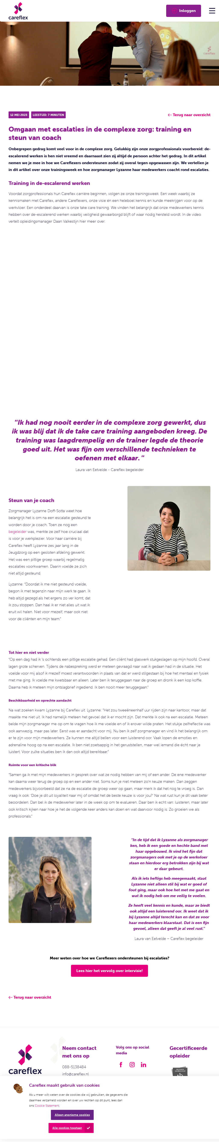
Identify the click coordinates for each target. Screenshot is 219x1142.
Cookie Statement (47, 1105)
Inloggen (184, 11)
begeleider (18, 531)
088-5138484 (74, 1066)
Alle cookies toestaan (67, 1128)
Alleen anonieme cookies (72, 1115)
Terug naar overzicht (32, 997)
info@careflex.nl (75, 1073)
